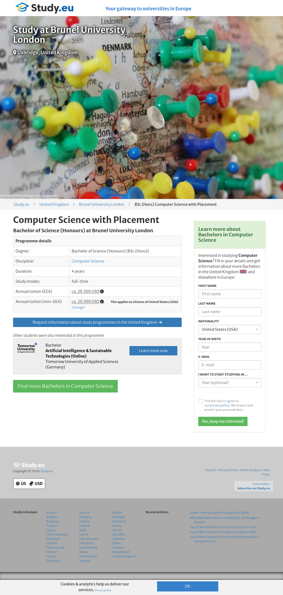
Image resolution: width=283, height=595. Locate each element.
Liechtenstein (89, 550)
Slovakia (119, 545)
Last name (207, 303)
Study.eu (21, 204)
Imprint (210, 481)
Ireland (84, 537)
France (51, 567)
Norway (85, 571)
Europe (5, 196)
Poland (118, 523)
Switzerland (121, 563)
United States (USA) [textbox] (220, 329)
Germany (53, 571)
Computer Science (88, 261)
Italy (82, 541)
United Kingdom (54, 204)
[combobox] (229, 329)
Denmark (53, 550)
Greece (84, 523)
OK (187, 586)
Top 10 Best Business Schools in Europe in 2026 (223, 538)
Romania (119, 532)
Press (266, 485)
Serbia (117, 541)
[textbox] (228, 382)
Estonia (51, 554)
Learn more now (153, 350)
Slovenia (119, 550)
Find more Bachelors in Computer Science (65, 386)
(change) (78, 307)
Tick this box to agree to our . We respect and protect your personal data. (228, 405)
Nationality (208, 321)
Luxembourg (88, 558)
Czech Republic (57, 545)
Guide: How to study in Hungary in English (219, 523)
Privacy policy (103, 590)
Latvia (83, 545)
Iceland (84, 532)
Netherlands (88, 567)
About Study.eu (251, 481)
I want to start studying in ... (223, 374)
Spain (116, 554)
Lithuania (86, 554)
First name (207, 286)
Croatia (51, 537)
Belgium (52, 528)
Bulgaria (52, 532)
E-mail (204, 357)
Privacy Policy (228, 481)
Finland (51, 563)
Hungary (85, 528)
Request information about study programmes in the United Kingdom (97, 322)
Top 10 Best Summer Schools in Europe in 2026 (223, 543)
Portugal (119, 528)
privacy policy (219, 405)
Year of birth (209, 339)
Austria (51, 523)
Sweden (118, 558)
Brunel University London (101, 204)
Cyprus (51, 541)
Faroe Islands (55, 558)
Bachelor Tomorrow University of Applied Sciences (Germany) (81, 356)
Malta (83, 563)
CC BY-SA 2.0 (37, 196)
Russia (117, 537)
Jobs (267, 481)
